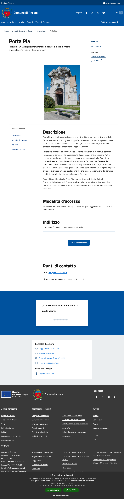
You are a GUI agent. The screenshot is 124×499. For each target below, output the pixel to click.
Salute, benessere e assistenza (74, 432)
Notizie (95, 415)
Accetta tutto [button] (53, 490)
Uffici (3, 423)
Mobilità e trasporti (39, 436)
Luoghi (31, 30)
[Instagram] (94, 12)
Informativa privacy (69, 463)
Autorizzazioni (67, 436)
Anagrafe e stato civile (40, 415)
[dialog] (62, 485)
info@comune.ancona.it (58, 272)
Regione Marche (7, 3)
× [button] (121, 474)
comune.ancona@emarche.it (16, 471)
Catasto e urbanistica (40, 432)
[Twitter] (88, 12)
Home (6, 30)
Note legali (66, 467)
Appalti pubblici (38, 428)
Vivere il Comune (19, 30)
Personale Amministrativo (11, 436)
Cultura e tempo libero (40, 419)
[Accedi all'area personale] (111, 3)
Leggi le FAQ (36, 460)
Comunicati (97, 419)
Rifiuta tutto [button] (71, 490)
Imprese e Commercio (40, 423)
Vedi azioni (96, 46)
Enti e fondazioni (7, 428)
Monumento (41, 30)
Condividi (96, 41)
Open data (36, 468)
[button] (62, 495)
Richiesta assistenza (40, 464)
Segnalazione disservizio (41, 456)
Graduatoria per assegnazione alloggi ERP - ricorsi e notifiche (105, 461)
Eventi (95, 439)
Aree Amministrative (9, 419)
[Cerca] (120, 12)
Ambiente (66, 427)
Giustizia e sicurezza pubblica (73, 419)
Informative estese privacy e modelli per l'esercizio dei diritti (107, 454)
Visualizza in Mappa (79, 242)
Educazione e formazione (72, 415)
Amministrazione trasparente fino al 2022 (75, 458)
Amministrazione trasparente (73, 452)
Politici (4, 432)
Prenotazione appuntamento (43, 452)
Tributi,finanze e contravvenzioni (75, 423)
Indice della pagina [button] (18, 128)
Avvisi (95, 423)
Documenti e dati (8, 440)
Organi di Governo (8, 415)
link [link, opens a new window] (84, 485)
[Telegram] (99, 12)
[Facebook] (82, 12)
